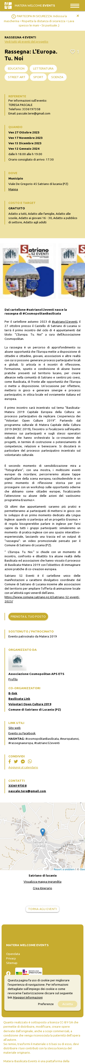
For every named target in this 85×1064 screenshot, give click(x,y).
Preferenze (46, 1004)
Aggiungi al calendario (23, 767)
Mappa (13, 189)
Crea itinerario (42, 888)
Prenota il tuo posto (28, 616)
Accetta (67, 1004)
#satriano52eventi (64, 321)
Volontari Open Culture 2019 (29, 704)
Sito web (14, 728)
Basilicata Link (19, 698)
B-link (12, 693)
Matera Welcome (35, 5)
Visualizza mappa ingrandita (42, 881)
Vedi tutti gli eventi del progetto (26, 41)
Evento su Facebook (22, 733)
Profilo (13, 679)
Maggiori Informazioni (28, 997)
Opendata (13, 954)
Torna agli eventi (42, 909)
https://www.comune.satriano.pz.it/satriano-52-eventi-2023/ (42, 599)
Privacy (11, 958)
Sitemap (11, 963)
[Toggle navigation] (75, 5)
